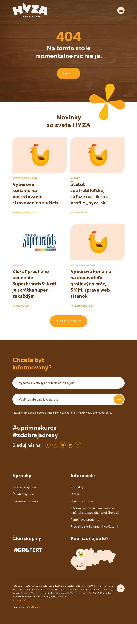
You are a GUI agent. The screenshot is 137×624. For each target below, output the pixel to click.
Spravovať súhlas (21, 600)
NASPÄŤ (68, 73)
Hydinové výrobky (25, 501)
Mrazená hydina (24, 487)
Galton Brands (32, 606)
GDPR (74, 494)
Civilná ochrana (81, 501)
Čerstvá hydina (23, 494)
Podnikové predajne (84, 519)
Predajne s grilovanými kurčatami (94, 526)
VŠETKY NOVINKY (68, 321)
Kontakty (76, 487)
